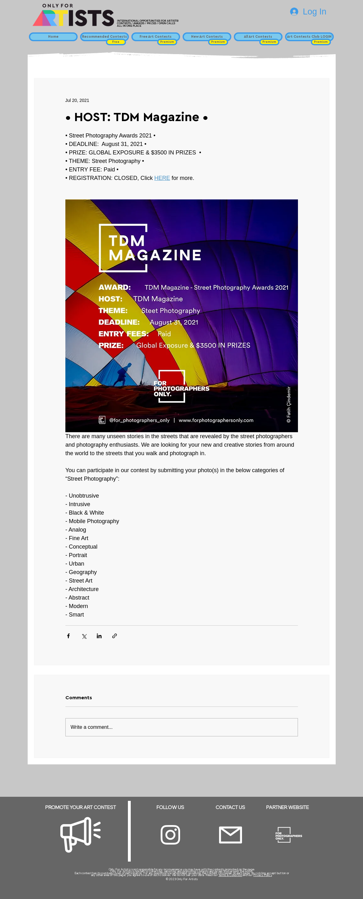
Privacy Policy (262, 875)
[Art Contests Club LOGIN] (309, 36)
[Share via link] (115, 636)
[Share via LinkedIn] (99, 636)
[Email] (230, 835)
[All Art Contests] (258, 36)
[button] (116, 42)
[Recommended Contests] (104, 36)
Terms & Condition (230, 875)
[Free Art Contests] (155, 36)
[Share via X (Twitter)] (84, 636)
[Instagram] (170, 835)
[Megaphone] (80, 835)
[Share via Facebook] (68, 636)
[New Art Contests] (207, 36)
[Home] (53, 36)
